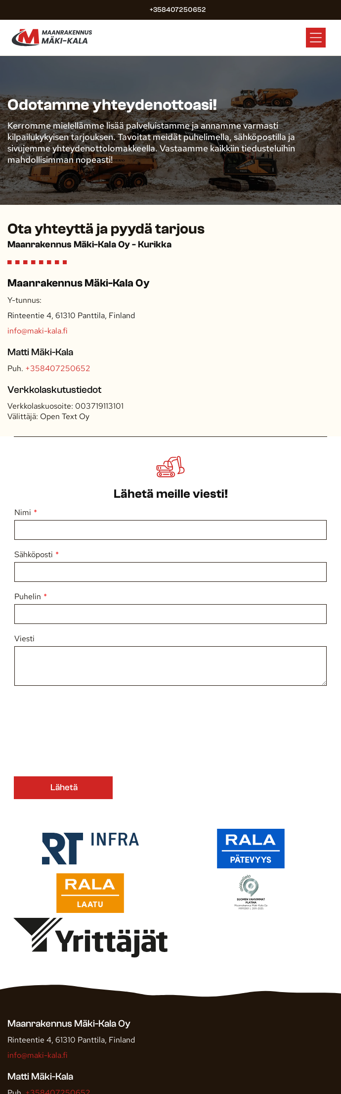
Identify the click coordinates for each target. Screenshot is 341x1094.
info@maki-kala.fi (37, 331)
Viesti (24, 638)
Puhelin (27, 596)
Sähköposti (33, 554)
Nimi (22, 512)
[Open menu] (316, 38)
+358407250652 (57, 368)
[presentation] (54, 730)
